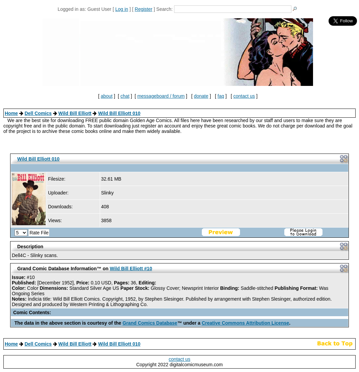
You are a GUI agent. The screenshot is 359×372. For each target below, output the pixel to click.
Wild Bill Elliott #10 (131, 268)
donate (201, 96)
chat (124, 96)
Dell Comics (38, 113)
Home (11, 113)
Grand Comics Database (150, 323)
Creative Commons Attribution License (245, 323)
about (107, 96)
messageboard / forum (161, 96)
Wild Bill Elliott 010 (119, 113)
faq (221, 96)
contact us (244, 96)
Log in (121, 9)
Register (143, 9)
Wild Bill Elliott (75, 113)
